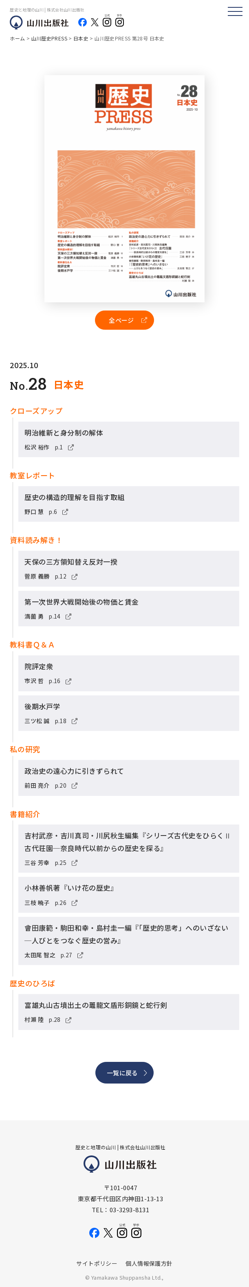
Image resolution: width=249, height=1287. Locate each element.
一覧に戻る (122, 1072)
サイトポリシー (96, 1263)
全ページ (121, 320)
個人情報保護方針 (149, 1263)
